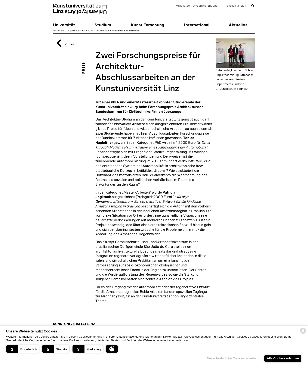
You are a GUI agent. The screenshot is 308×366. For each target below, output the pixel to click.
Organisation (74, 30)
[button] (22, 349)
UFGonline (199, 5)
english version (236, 5)
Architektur (102, 30)
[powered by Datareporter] (303, 333)
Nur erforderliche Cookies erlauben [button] (232, 358)
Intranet (213, 5)
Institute (88, 30)
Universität (59, 30)
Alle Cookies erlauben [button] (283, 358)
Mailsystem (183, 5)
